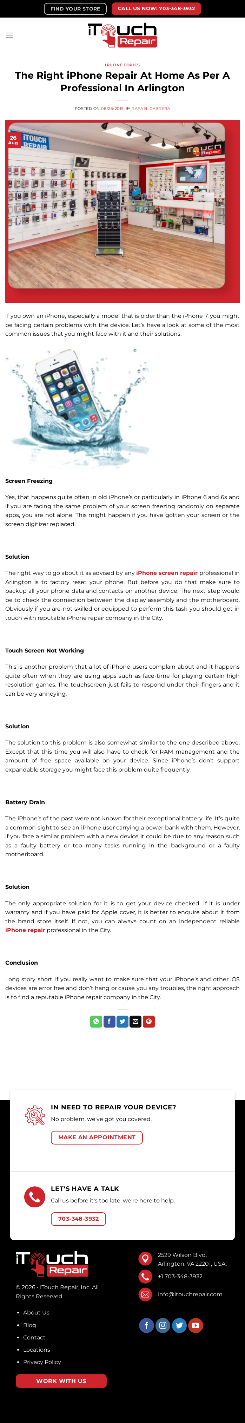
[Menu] (9, 35)
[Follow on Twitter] (179, 1325)
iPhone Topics (122, 65)
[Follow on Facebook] (146, 1325)
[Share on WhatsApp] (96, 1022)
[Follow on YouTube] (195, 1325)
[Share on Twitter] (122, 1022)
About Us (36, 1312)
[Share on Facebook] (109, 1022)
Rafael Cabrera (151, 108)
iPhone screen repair (167, 573)
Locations (36, 1349)
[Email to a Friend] (135, 1022)
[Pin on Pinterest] (149, 1022)
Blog (29, 1325)
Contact (34, 1337)
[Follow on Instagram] (163, 1325)
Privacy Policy (42, 1362)
